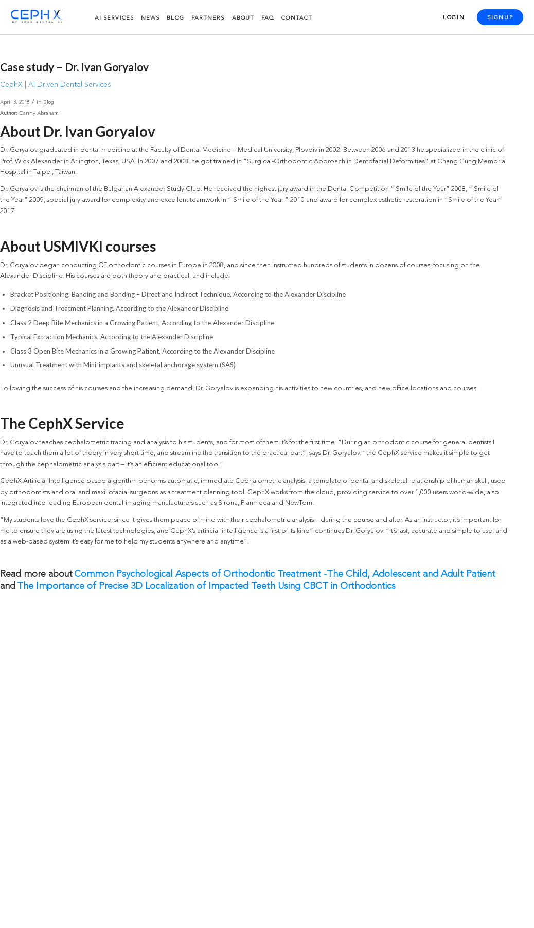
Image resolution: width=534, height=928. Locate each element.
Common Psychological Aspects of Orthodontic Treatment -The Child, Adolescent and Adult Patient (284, 574)
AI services (114, 18)
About (243, 18)
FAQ (267, 18)
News (150, 18)
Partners (208, 18)
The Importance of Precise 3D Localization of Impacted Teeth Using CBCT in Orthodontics (206, 586)
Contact (296, 18)
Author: (8, 113)
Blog (175, 18)
